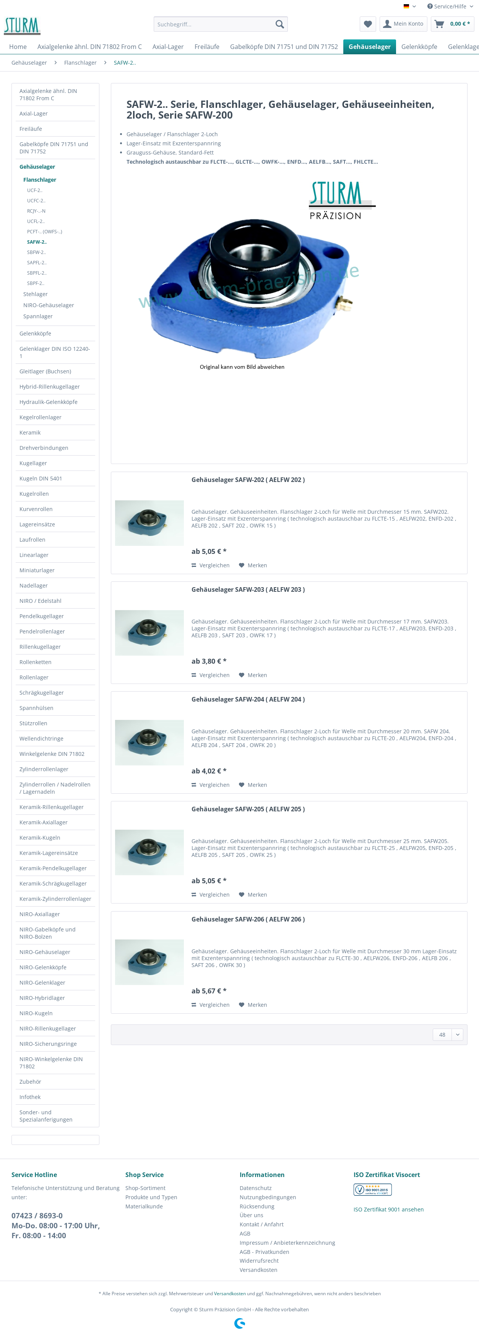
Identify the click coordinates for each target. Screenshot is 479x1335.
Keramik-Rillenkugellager (51, 807)
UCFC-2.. (36, 200)
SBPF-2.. (35, 283)
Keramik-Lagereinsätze (48, 852)
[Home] (18, 46)
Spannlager (38, 316)
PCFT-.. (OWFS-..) (44, 231)
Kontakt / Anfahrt (262, 1224)
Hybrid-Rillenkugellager (49, 386)
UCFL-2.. (36, 221)
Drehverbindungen (43, 447)
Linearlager (34, 554)
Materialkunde (144, 1206)
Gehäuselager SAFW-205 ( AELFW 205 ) (248, 809)
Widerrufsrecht (259, 1260)
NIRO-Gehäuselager (48, 305)
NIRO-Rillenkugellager (47, 1028)
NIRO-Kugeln (36, 1013)
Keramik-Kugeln (39, 837)
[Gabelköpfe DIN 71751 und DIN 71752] (284, 46)
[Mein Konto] (403, 24)
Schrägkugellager (41, 692)
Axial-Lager (33, 113)
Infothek (30, 1097)
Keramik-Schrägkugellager (53, 883)
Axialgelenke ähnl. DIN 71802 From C (48, 94)
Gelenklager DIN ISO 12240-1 (54, 352)
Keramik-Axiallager (43, 822)
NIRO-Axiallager (39, 914)
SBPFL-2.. (37, 273)
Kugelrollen (34, 493)
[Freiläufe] (207, 46)
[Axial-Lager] (168, 46)
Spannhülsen (36, 707)
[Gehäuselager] (369, 46)
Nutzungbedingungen (268, 1197)
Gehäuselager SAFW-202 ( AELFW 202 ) (248, 480)
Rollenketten (35, 662)
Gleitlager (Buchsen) (45, 371)
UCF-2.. (34, 190)
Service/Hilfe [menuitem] (447, 6)
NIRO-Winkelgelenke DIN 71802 (51, 1062)
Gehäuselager (37, 166)
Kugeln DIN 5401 (40, 478)
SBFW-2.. (36, 252)
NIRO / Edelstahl (40, 600)
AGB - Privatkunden (264, 1251)
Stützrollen (33, 723)
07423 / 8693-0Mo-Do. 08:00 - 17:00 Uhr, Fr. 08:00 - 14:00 (55, 1226)
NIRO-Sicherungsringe (48, 1043)
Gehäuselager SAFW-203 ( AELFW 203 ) (248, 590)
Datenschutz (256, 1188)
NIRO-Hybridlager (42, 997)
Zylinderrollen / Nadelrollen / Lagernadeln (55, 788)
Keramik (30, 432)
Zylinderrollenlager (43, 769)
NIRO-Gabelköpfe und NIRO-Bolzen (47, 933)
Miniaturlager (37, 570)
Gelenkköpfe (35, 333)
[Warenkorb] (452, 24)
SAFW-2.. (37, 242)
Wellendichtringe (41, 738)
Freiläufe (30, 128)
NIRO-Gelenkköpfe (43, 967)
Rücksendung (257, 1206)
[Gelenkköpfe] (419, 46)
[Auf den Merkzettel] (253, 565)
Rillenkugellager (40, 646)
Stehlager (35, 294)
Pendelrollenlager (42, 631)
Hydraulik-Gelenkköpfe (48, 401)
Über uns (251, 1215)
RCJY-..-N (36, 211)
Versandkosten (259, 1269)
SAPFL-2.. (37, 262)
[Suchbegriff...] (221, 24)
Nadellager (33, 585)
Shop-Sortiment (145, 1188)
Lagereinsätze (37, 524)
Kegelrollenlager (40, 417)
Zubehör (30, 1081)
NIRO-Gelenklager (42, 982)
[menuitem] (221, 27)
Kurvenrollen (36, 509)
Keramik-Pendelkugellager (53, 868)
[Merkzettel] (368, 24)
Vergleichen (211, 565)
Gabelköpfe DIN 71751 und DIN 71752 (53, 147)
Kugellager (33, 463)
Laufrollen (32, 539)
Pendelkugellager (41, 616)
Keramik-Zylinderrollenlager (55, 898)
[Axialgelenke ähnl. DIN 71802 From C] (89, 46)
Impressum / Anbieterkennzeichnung (287, 1242)
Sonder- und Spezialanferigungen (46, 1116)
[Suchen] (280, 24)
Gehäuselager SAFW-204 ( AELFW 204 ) (248, 699)
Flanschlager (39, 179)
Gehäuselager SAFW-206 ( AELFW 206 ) (248, 919)
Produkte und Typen (151, 1197)
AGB (245, 1233)
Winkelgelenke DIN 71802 (51, 753)
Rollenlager (34, 677)
